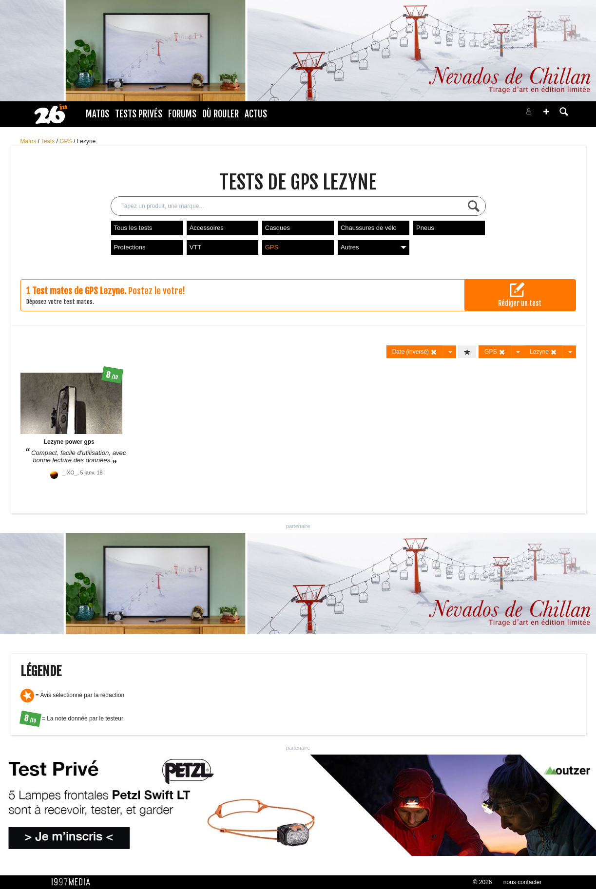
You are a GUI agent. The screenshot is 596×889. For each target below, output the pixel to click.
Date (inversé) (415, 352)
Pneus (425, 227)
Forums (182, 114)
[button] (546, 111)
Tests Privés (138, 114)
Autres (373, 247)
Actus (256, 114)
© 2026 (482, 882)
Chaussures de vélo (369, 227)
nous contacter (522, 882)
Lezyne (86, 141)
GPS (66, 141)
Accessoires (207, 227)
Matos (97, 114)
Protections (130, 247)
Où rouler (220, 114)
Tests (48, 141)
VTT (196, 247)
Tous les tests (133, 227)
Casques (277, 227)
